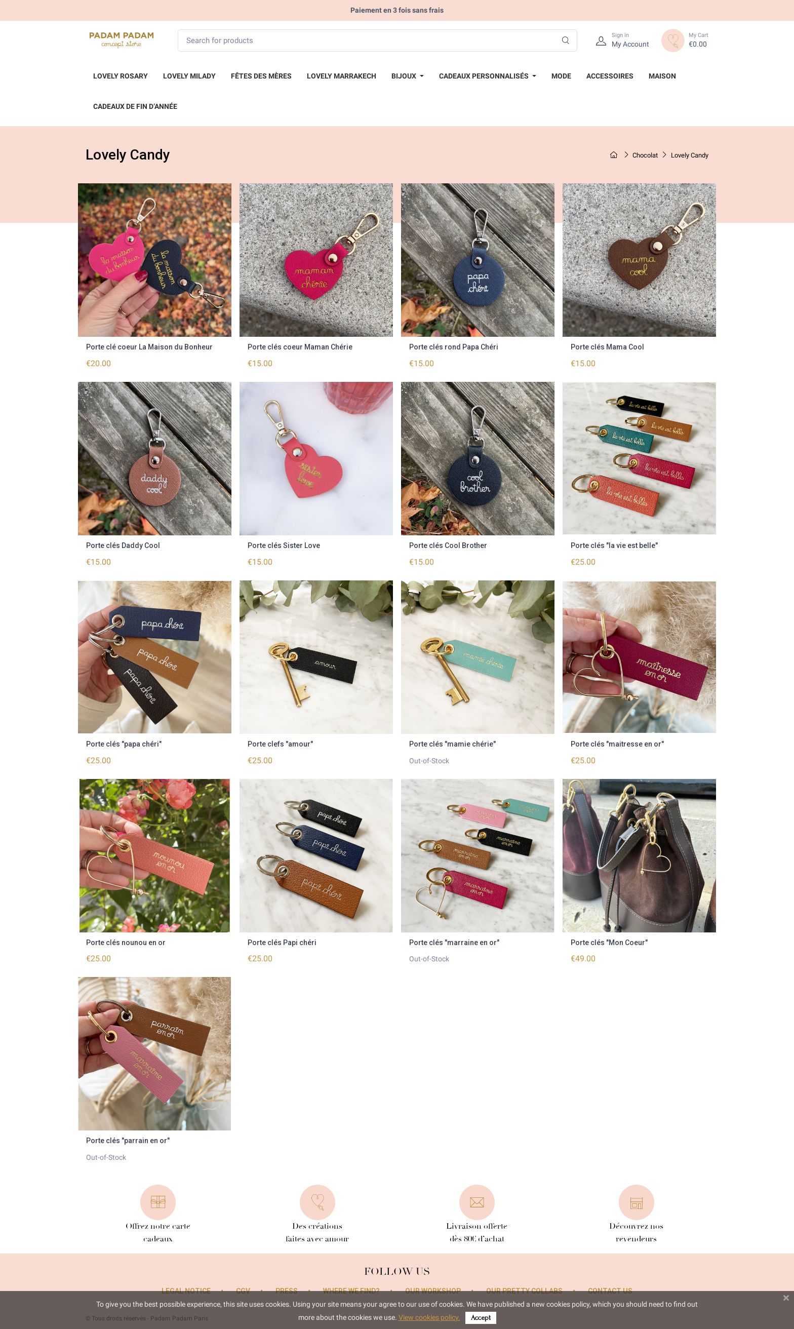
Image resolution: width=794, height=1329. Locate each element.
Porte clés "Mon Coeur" (609, 943)
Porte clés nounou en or (126, 943)
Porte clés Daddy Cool (123, 545)
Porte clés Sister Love (284, 545)
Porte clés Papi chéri (282, 943)
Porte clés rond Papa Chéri (453, 347)
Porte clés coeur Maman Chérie (300, 347)
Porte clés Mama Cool (607, 347)
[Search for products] (377, 40)
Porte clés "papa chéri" (124, 744)
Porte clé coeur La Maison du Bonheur (149, 347)
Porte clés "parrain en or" (128, 1141)
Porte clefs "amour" (280, 744)
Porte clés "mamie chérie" (452, 744)
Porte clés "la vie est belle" (614, 545)
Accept (481, 1317)
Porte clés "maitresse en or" (617, 744)
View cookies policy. (429, 1317)
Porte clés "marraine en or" (454, 943)
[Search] (565, 40)
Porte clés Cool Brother (448, 545)
